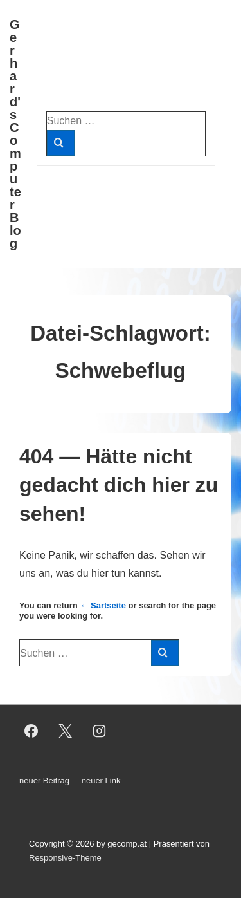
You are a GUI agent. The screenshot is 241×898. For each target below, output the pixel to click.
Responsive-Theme (65, 858)
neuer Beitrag (44, 780)
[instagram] (99, 731)
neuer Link (101, 780)
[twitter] (65, 731)
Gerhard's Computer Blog (15, 133)
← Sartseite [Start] (103, 605)
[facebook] (31, 731)
